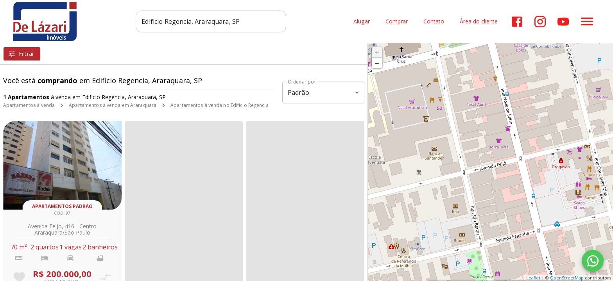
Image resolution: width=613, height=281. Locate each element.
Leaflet (533, 278)
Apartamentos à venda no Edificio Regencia (219, 105)
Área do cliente (479, 21)
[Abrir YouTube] (563, 21)
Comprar (396, 21)
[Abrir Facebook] (517, 21)
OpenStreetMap (567, 278)
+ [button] (377, 52)
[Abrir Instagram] (540, 21)
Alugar (361, 21)
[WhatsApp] (593, 261)
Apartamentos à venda (29, 105)
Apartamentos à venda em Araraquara (112, 105)
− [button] (377, 63)
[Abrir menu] (587, 21)
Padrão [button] (298, 92)
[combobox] (211, 21)
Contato (433, 21)
